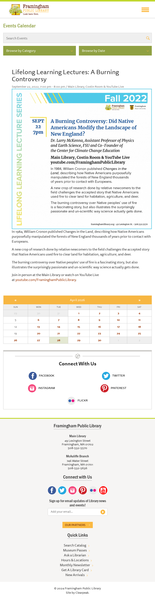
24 (118, 333)
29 (78, 340)
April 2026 (77, 299)
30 (99, 340)
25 (139, 333)
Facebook (41, 375)
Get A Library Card (75, 570)
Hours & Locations (75, 560)
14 (58, 326)
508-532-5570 (77, 448)
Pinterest (113, 388)
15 (78, 326)
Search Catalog (75, 545)
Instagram (41, 388)
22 (78, 333)
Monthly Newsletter (75, 565)
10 (118, 320)
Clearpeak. (82, 592)
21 (58, 333)
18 (139, 326)
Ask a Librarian (75, 555)
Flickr (77, 400)
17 (118, 326)
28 (58, 340)
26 (15, 340)
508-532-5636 (77, 468)
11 (139, 320)
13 (38, 326)
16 (99, 326)
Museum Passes (75, 550)
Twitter (113, 375)
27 (38, 340)
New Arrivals (75, 575)
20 (38, 333)
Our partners (75, 525)
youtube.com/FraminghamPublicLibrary (45, 279)
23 (99, 333)
